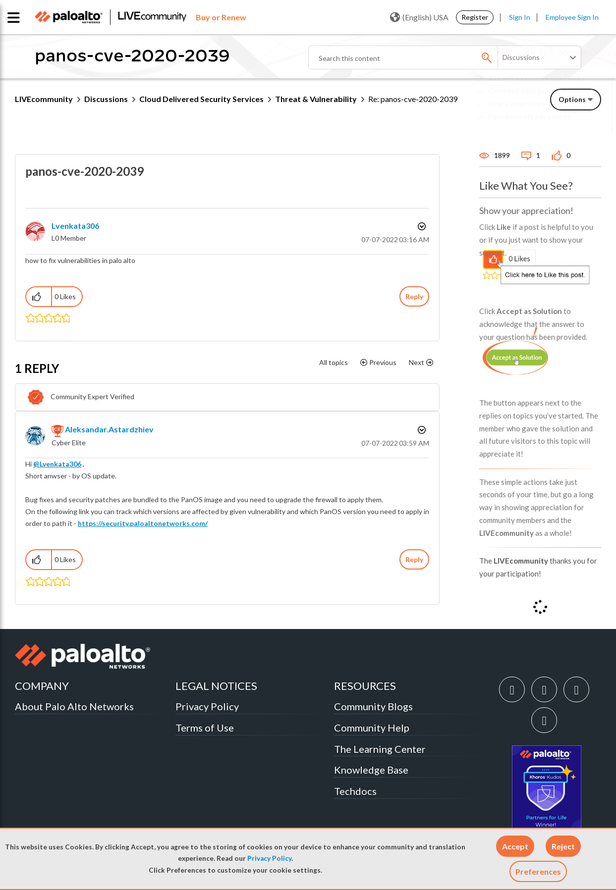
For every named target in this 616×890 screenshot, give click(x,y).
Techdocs (355, 791)
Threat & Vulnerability (316, 99)
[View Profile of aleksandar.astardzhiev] (109, 429)
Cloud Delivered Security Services (201, 99)
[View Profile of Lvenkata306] (75, 225)
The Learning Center (380, 749)
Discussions (106, 99)
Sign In (519, 17)
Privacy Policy (269, 858)
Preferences (538, 871)
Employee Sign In (572, 17)
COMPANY (42, 685)
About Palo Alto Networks (74, 706)
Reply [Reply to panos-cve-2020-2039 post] (414, 296)
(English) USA (419, 17)
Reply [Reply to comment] (414, 559)
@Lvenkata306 (57, 464)
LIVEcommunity (44, 99)
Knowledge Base (371, 770)
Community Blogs (373, 706)
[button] (515, 846)
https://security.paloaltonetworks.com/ (143, 523)
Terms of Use (204, 727)
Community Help (371, 727)
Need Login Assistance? (556, 124)
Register (474, 17)
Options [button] (420, 226)
